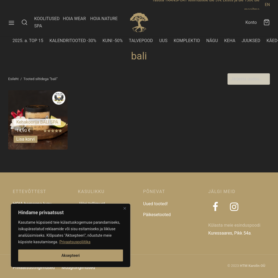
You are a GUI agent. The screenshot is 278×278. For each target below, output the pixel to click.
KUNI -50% (113, 40)
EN (267, 4)
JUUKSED (251, 40)
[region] (70, 235)
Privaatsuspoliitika (74, 242)
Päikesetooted (157, 214)
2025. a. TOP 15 (27, 40)
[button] (25, 139)
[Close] (124, 208)
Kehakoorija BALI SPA (37, 122)
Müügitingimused (78, 267)
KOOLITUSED (47, 18)
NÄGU (212, 40)
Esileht (13, 79)
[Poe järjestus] (249, 79)
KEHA (229, 40)
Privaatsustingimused (34, 267)
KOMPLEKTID (187, 40)
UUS (163, 40)
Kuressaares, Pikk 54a (229, 233)
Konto (251, 22)
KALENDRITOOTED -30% (72, 40)
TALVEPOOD (141, 40)
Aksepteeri (70, 255)
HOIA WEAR (76, 18)
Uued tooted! (155, 203)
